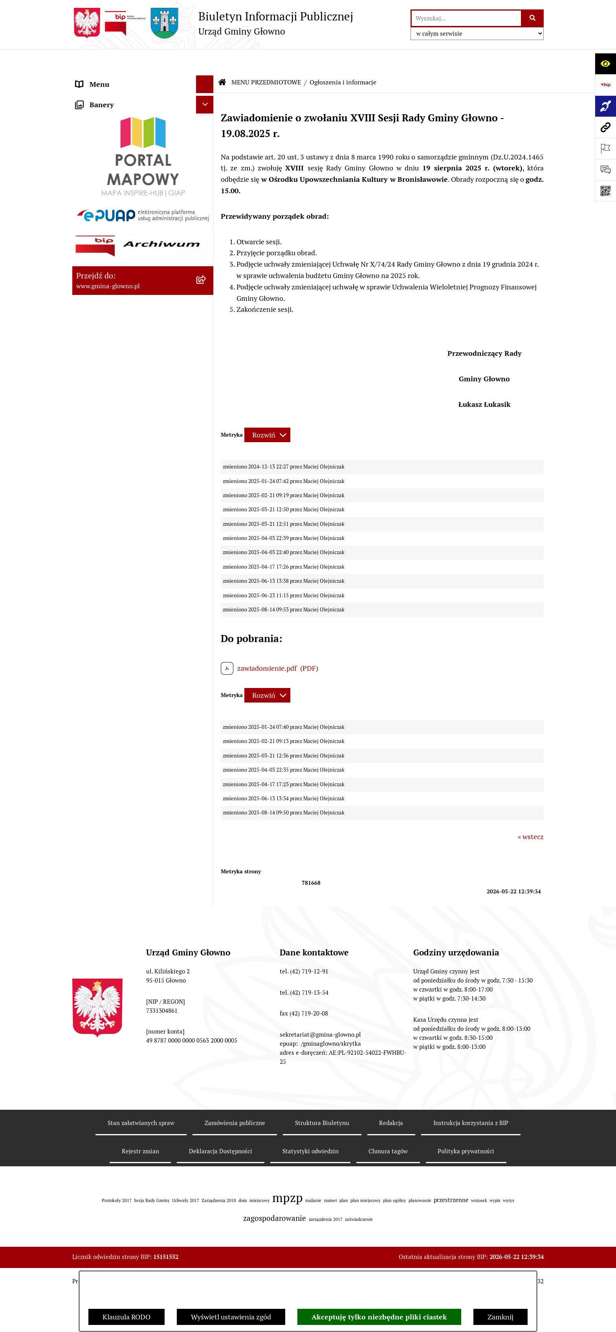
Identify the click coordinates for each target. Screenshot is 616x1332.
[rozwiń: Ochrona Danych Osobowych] (207, 506)
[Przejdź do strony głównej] (212, 23)
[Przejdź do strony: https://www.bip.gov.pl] (605, 84)
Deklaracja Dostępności (220, 1266)
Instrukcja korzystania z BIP (470, 1237)
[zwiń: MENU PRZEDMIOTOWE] (207, 96)
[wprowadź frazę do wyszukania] (466, 18)
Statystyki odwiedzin (310, 1266)
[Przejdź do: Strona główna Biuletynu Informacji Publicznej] (222, 59)
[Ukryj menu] (205, 61)
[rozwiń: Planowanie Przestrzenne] (207, 415)
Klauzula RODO (126, 1316)
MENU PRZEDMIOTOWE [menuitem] (114, 96)
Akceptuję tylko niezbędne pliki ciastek (379, 1316)
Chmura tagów (388, 1266)
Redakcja (391, 1237)
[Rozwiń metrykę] (267, 411)
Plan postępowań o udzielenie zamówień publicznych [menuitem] (122, 734)
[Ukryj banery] (205, 831)
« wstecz (531, 813)
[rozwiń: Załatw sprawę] (207, 141)
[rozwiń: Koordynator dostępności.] (207, 607)
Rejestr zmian (140, 1266)
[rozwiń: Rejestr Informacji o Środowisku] (207, 278)
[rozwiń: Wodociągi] (207, 585)
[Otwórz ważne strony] (605, 148)
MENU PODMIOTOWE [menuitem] (110, 78)
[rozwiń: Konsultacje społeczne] (207, 562)
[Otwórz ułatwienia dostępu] (605, 63)
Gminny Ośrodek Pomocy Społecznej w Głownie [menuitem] (133, 762)
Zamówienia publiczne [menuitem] (111, 710)
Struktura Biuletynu (322, 1237)
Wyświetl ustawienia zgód (231, 1316)
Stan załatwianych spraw (141, 1237)
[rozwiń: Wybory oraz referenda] (207, 232)
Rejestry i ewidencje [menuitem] (107, 693)
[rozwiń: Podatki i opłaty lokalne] (207, 187)
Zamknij (500, 1316)
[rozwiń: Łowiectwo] (207, 323)
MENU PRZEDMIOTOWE (266, 59)
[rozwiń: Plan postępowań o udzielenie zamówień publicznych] (207, 729)
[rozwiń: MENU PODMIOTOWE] (207, 78)
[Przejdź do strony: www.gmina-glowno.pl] (605, 127)
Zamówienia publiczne (235, 1237)
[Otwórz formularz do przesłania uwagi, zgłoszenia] (605, 169)
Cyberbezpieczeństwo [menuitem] (110, 792)
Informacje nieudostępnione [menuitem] (120, 675)
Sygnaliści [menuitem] (91, 810)
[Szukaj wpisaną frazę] (533, 18)
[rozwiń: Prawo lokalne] (207, 164)
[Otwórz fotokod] (605, 190)
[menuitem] (143, 119)
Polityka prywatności (466, 1266)
